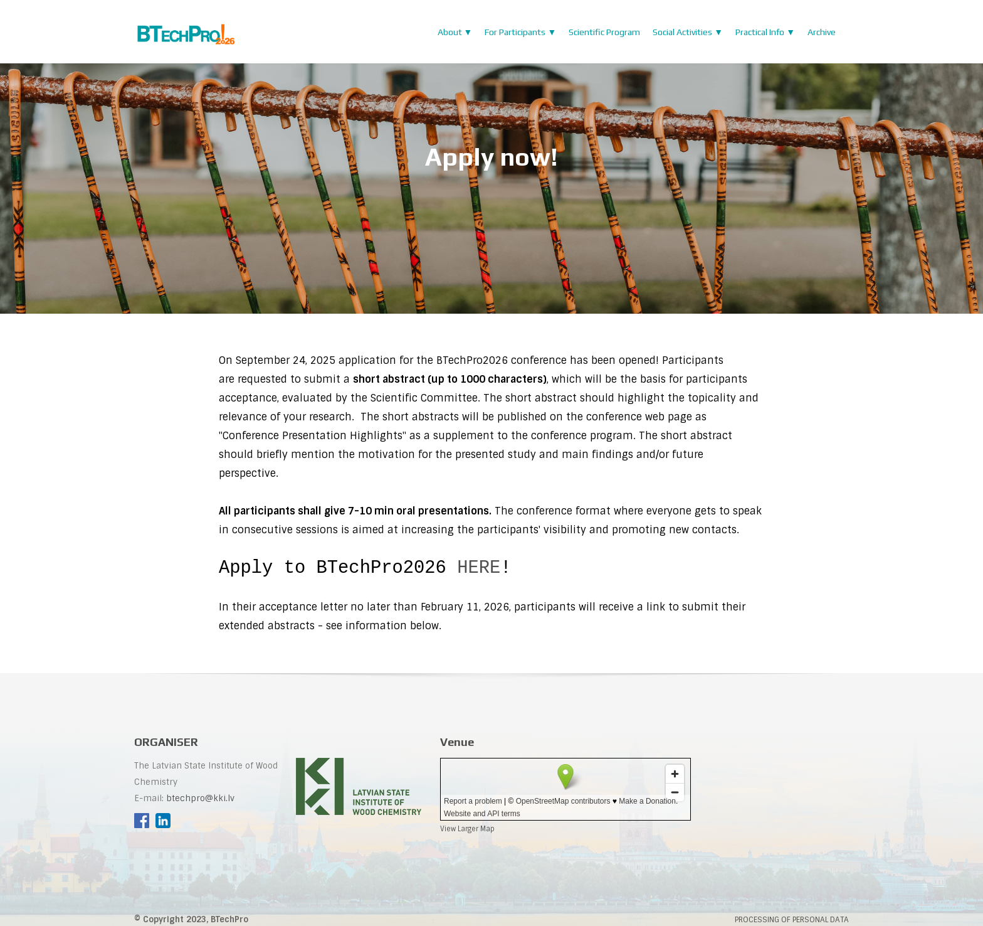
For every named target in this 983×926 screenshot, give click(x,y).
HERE (478, 567)
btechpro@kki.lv (200, 800)
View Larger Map (467, 830)
